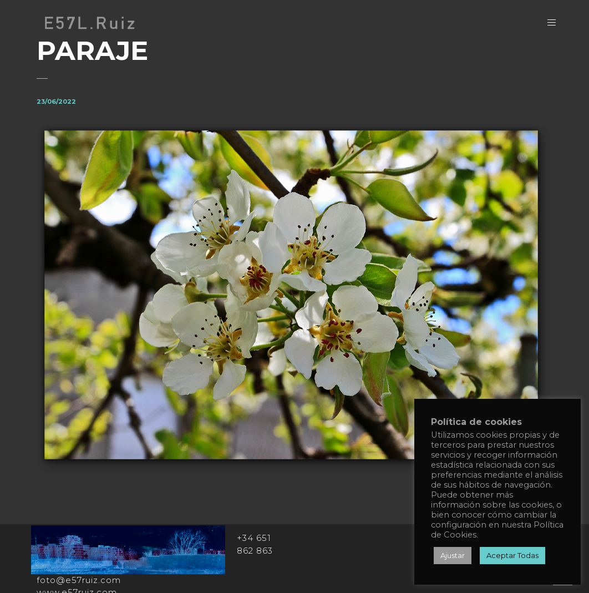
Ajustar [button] (452, 555)
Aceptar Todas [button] (512, 555)
